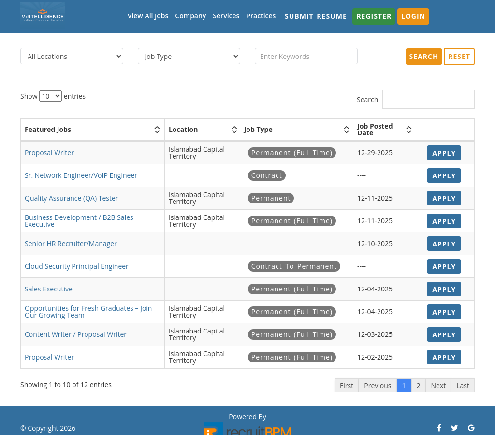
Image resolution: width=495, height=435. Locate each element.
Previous (377, 385)
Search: (416, 99)
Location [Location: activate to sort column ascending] (183, 129)
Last (462, 385)
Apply (444, 153)
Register (374, 16)
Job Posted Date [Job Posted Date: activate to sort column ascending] (375, 129)
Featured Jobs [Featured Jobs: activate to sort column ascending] (48, 129)
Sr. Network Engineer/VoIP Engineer (81, 175)
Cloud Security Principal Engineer (77, 266)
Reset (459, 56)
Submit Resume (316, 16)
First (346, 385)
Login (413, 16)
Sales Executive (49, 288)
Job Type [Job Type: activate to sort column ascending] (258, 129)
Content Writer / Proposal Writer (76, 334)
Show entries (53, 96)
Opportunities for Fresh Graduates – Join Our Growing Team (88, 311)
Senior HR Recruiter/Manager (71, 243)
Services (226, 15)
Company (190, 15)
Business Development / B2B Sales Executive (79, 221)
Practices (261, 15)
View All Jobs (148, 15)
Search (423, 56)
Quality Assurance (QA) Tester (71, 198)
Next (438, 385)
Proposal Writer (49, 152)
